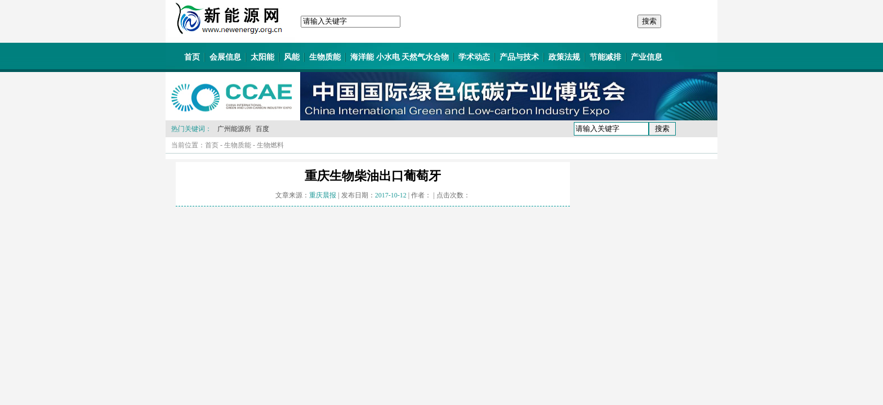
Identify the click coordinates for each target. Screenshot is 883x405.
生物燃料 (270, 145)
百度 (262, 129)
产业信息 (646, 57)
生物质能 (325, 57)
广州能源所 (234, 129)
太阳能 (262, 57)
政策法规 (564, 57)
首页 (192, 57)
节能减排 (605, 57)
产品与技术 (519, 57)
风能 (292, 57)
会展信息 (225, 57)
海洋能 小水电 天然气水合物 (399, 57)
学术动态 (474, 57)
